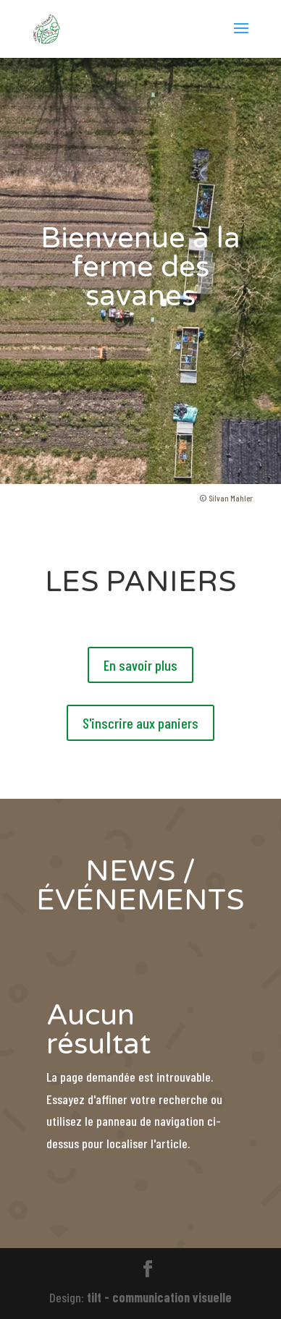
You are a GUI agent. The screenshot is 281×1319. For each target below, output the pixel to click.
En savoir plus (140, 665)
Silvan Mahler (231, 498)
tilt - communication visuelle (159, 1297)
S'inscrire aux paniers (140, 722)
